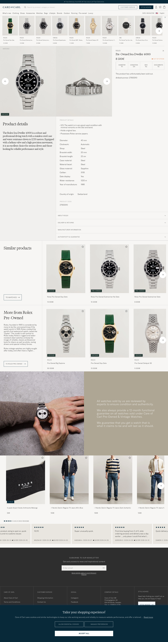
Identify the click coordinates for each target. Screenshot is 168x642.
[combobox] (162, 13)
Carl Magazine (148, 13)
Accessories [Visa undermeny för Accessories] (30, 13)
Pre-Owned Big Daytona (56, 363)
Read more (148, 617)
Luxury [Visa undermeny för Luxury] (90, 13)
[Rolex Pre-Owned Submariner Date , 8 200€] (43, 30)
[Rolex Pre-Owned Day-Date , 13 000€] (10, 30)
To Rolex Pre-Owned (16, 364)
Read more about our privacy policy (84, 573)
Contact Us (41, 602)
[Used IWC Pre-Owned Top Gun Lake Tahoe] (126, 25)
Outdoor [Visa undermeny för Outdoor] (67, 13)
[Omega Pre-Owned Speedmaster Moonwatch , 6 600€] (60, 30)
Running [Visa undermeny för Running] (74, 13)
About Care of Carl (11, 598)
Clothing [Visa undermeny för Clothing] (15, 13)
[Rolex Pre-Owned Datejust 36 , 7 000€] (93, 30)
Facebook (74, 602)
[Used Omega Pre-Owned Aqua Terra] (142, 25)
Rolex (5, 37)
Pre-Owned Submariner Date (42, 40)
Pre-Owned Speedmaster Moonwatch (59, 40)
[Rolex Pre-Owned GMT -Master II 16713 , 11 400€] (76, 30)
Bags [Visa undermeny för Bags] (46, 13)
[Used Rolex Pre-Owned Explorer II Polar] (109, 25)
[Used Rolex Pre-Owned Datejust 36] (93, 25)
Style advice (146, 7)
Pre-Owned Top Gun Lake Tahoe (126, 40)
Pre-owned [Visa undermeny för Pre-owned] (83, 13)
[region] (84, 534)
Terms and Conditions (12, 602)
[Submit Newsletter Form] (103, 567)
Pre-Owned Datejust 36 (92, 40)
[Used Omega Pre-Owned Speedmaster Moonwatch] (60, 25)
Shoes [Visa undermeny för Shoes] (22, 13)
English (162, 13)
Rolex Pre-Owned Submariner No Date (105, 297)
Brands (59, 13)
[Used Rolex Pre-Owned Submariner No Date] (27, 25)
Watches (6, 49)
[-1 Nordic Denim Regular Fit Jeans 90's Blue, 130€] (69, 484)
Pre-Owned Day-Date (8, 40)
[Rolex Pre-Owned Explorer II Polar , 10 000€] (109, 30)
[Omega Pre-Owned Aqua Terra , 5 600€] (142, 30)
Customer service (128, 7)
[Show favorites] (160, 7)
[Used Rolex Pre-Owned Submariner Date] (43, 25)
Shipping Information (45, 598)
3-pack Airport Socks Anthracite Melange (22, 508)
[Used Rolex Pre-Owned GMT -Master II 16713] (76, 25)
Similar (18, 248)
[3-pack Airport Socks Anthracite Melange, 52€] (25, 484)
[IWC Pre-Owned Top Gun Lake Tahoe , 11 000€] (126, 30)
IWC (120, 37)
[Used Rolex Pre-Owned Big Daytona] (65, 333)
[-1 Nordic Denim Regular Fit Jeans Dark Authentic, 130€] (113, 484)
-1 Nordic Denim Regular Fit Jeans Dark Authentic (112, 508)
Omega (55, 37)
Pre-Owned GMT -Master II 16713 (76, 40)
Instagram (74, 598)
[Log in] (156, 7)
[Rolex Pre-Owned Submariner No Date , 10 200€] (26, 30)
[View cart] (164, 7)
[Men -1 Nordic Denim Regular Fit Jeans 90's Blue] (69, 479)
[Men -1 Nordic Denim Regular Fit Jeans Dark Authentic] (112, 479)
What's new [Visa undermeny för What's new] (7, 13)
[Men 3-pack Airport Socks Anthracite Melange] (25, 479)
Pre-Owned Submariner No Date (26, 40)
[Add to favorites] (82, 247)
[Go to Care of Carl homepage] (12, 7)
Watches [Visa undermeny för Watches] (39, 13)
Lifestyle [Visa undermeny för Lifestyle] (52, 13)
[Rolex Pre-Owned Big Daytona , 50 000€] (66, 339)
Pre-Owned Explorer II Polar (108, 40)
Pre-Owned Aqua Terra (142, 40)
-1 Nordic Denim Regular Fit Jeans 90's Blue (67, 508)
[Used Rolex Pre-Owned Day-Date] (10, 25)
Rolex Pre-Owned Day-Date (57, 297)
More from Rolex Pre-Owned (18, 315)
